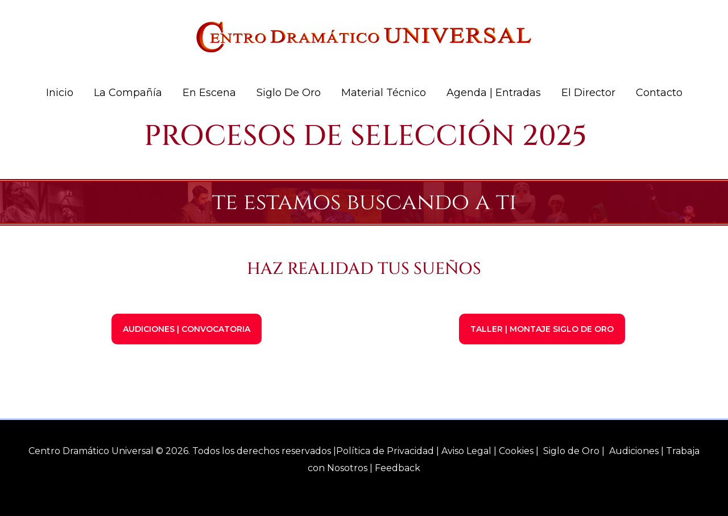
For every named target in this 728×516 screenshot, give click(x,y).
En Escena (209, 92)
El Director (588, 92)
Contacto (659, 92)
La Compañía (128, 92)
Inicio (59, 92)
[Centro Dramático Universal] (364, 36)
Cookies (516, 451)
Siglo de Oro (289, 92)
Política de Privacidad (385, 451)
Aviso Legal (466, 451)
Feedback (397, 468)
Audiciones (634, 451)
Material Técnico (383, 92)
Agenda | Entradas (493, 92)
